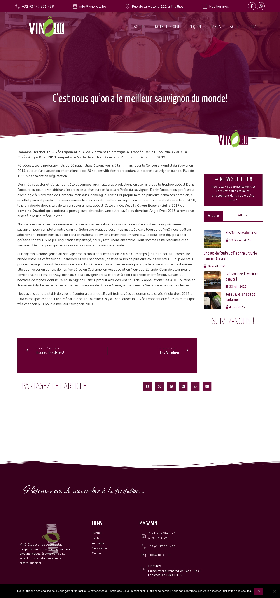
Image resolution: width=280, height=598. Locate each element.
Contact (253, 27)
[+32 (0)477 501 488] (17, 6)
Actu (234, 27)
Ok (258, 591)
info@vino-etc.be (92, 6)
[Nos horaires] (205, 6)
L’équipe (195, 27)
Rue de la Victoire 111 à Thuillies (158, 6)
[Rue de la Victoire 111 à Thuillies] (127, 6)
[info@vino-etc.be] (75, 6)
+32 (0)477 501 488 (38, 6)
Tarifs (216, 27)
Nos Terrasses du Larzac (242, 233)
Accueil (140, 27)
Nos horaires (219, 6)
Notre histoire (167, 27)
